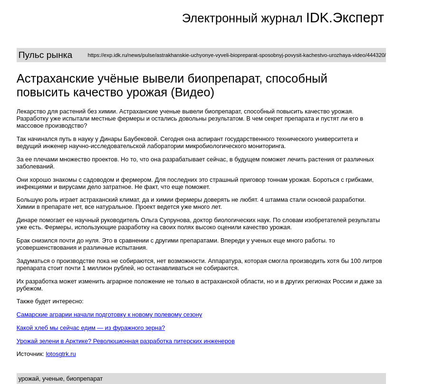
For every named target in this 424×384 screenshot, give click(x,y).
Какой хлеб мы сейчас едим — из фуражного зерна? (91, 327)
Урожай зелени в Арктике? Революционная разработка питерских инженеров (126, 341)
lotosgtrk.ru (61, 353)
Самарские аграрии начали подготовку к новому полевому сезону (109, 314)
